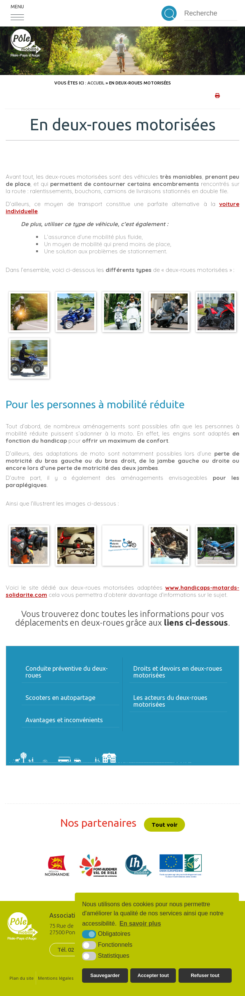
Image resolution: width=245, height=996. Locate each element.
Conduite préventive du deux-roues (66, 672)
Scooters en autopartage (60, 697)
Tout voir (164, 824)
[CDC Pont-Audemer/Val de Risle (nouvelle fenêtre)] (98, 865)
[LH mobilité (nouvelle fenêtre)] (138, 865)
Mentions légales (56, 978)
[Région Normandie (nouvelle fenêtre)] (57, 865)
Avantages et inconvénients (64, 720)
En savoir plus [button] (140, 923)
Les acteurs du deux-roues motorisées (170, 701)
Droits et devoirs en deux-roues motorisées (177, 672)
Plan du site (21, 978)
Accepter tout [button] (153, 975)
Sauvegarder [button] (105, 975)
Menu (17, 6)
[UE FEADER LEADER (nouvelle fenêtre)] (180, 865)
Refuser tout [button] (205, 975)
